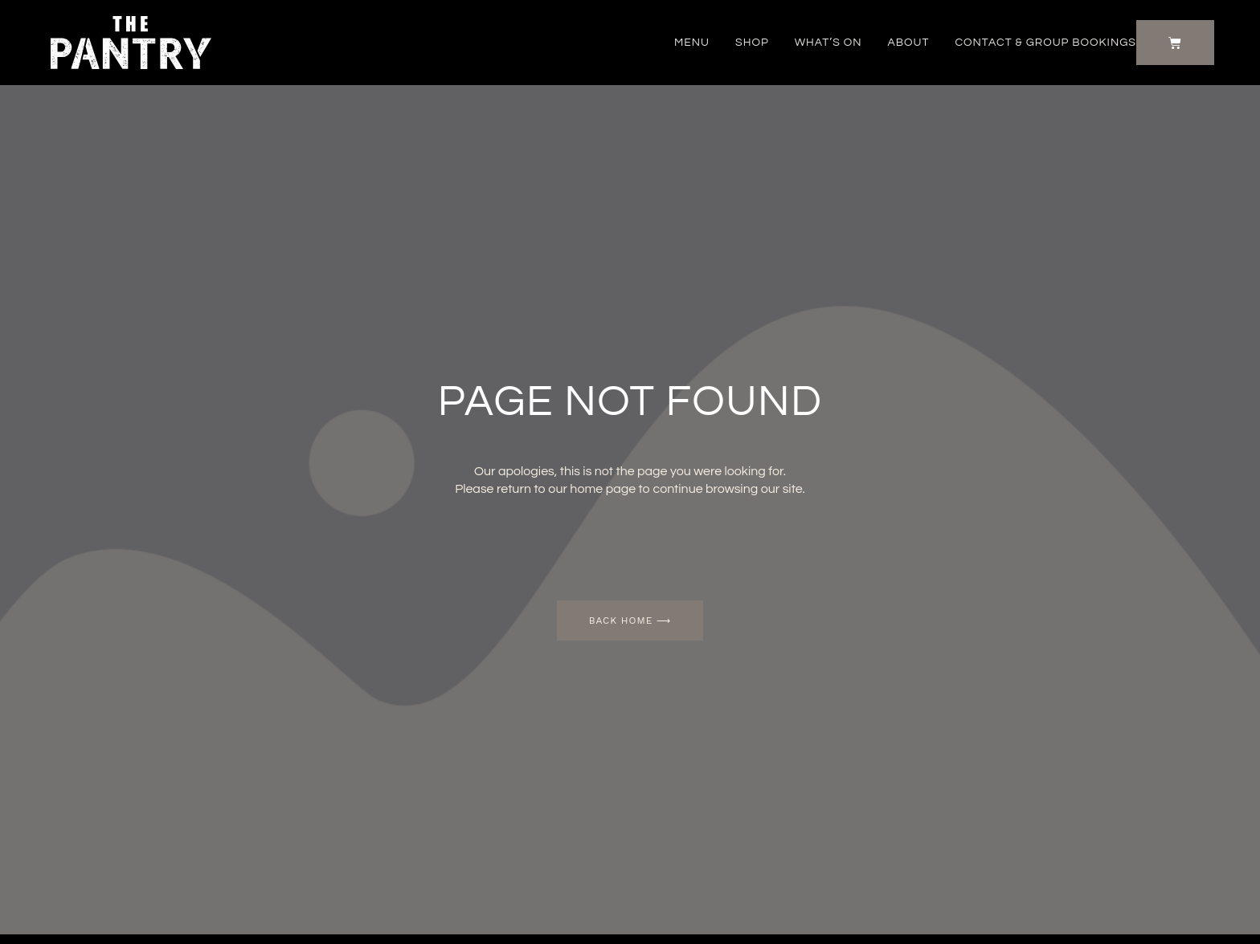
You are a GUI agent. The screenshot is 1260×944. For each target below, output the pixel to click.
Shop (752, 42)
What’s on (828, 42)
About (909, 42)
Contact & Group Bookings (1045, 42)
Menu (692, 42)
